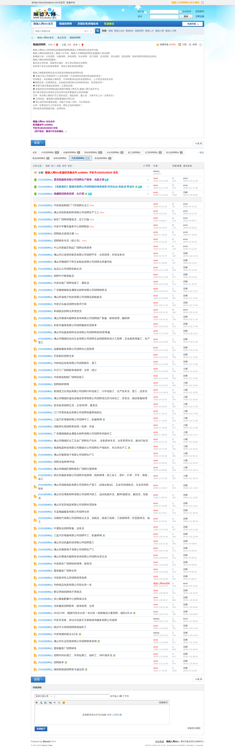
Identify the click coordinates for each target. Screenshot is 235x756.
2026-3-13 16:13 (190, 470)
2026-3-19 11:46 (190, 181)
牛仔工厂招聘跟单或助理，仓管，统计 (75, 370)
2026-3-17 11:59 (190, 364)
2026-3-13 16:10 (190, 449)
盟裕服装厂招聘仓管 (65, 570)
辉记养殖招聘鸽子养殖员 (68, 591)
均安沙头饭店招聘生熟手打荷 (70, 304)
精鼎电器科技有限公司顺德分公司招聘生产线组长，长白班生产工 (90, 447)
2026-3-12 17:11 (190, 435)
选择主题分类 (42, 696)
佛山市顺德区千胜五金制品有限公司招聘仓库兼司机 (83, 261)
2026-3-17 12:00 (190, 357)
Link (50, 702)
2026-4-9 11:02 (190, 214)
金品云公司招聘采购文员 (68, 268)
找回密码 (199, 11)
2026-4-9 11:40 (190, 270)
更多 (70, 166)
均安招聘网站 (80, 158)
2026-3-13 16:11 (190, 456)
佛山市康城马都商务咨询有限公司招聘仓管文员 (80, 556)
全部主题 (37, 166)
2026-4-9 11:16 (190, 206)
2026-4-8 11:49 (190, 277)
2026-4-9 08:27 (190, 221)
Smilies (64, 702)
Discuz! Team (47, 745)
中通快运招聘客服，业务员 (69, 528)
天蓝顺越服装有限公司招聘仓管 (71, 511)
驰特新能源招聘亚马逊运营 (69, 669)
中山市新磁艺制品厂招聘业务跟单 (73, 247)
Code (59, 702)
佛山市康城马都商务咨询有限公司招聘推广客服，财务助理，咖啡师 (92, 318)
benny (156, 171)
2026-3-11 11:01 (190, 506)
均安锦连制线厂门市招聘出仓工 (71, 205)
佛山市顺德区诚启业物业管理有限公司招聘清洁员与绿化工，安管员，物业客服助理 (100, 398)
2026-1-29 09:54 (190, 614)
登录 (109, 714)
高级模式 (163, 702)
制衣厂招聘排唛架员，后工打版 (71, 219)
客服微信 (109, 23)
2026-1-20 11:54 (190, 628)
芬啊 (185, 192)
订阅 (184, 44)
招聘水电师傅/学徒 (64, 461)
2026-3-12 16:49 (190, 385)
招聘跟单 (59, 662)
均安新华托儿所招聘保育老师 (70, 577)
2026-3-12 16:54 (190, 399)
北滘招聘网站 (153, 152)
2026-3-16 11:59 (190, 350)
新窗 (148, 165)
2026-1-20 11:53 (190, 635)
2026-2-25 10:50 (190, 586)
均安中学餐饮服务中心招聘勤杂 (71, 226)
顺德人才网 (170, 30)
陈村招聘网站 (60, 158)
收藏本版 (167, 44)
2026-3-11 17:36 (190, 188)
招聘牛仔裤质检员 (64, 275)
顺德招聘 (139, 30)
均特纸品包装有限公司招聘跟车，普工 (75, 363)
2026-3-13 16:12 (190, 463)
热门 (53, 166)
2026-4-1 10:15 (190, 284)
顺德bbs (129, 30)
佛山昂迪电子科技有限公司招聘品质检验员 (78, 297)
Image (45, 702)
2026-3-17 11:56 (190, 378)
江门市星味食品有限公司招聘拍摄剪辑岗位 (78, 412)
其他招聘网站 (102, 158)
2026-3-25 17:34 (190, 319)
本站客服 (159, 741)
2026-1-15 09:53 (190, 663)
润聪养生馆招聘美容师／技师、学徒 (74, 426)
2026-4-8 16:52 (190, 228)
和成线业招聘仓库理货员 (68, 311)
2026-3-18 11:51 (190, 333)
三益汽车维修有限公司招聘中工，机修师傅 (78, 419)
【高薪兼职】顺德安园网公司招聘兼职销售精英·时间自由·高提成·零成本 (94, 186)
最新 (48, 166)
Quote (54, 702)
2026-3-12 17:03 (190, 406)
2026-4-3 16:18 (190, 242)
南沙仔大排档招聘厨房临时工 (70, 627)
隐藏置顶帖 (148, 180)
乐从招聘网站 (114, 152)
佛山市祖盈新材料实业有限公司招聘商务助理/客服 (82, 332)
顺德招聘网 (65, 23)
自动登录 (185, 11)
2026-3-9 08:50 (190, 565)
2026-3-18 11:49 (190, 342)
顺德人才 (149, 30)
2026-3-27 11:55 (190, 298)
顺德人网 (159, 30)
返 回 (199, 143)
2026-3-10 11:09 (190, 537)
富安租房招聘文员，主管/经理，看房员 (75, 405)
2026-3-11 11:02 (190, 497)
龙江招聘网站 (134, 152)
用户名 (141, 11)
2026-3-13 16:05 (190, 371)
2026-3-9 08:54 (190, 544)
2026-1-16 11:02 (190, 642)
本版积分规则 (193, 728)
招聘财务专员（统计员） (68, 240)
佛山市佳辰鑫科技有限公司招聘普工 (74, 542)
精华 (64, 166)
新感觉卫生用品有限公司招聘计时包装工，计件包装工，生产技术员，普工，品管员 (100, 391)
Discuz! (47, 741)
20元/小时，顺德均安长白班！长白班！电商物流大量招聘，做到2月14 (93, 612)
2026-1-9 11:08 (190, 671)
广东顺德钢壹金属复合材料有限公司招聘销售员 (80, 289)
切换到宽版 (202, 2)
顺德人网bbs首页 (43, 23)
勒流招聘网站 (40, 158)
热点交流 (61, 37)
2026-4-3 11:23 (190, 249)
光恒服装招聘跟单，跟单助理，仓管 (74, 605)
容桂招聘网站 (93, 152)
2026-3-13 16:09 (190, 442)
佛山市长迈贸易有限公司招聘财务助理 (75, 641)
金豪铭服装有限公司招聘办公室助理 (74, 348)
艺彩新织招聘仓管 (64, 355)
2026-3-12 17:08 (190, 421)
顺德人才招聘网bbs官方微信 (185, 2)
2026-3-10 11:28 (190, 529)
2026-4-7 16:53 (190, 235)
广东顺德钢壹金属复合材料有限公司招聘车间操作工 (83, 433)
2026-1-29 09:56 (190, 195)
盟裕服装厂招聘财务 (65, 648)
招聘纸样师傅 (61, 384)
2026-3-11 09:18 (190, 513)
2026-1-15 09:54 (190, 649)
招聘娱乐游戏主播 (64, 233)
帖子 (86, 31)
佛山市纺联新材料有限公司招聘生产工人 (76, 212)
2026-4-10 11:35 (190, 256)
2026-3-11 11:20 (190, 488)
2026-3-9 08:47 (190, 579)
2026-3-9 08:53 (190, 551)
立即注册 (199, 16)
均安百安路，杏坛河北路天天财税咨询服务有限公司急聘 (85, 620)
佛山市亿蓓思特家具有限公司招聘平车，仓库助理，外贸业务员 (89, 254)
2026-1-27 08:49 (190, 621)
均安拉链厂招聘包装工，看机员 (71, 282)
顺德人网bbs (32, 37)
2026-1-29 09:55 (190, 600)
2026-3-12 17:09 (190, 428)
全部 (34, 152)
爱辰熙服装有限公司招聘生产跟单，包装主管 (79, 179)
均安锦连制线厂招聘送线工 (69, 377)
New (92, 205)
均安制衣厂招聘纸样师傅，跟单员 (73, 563)
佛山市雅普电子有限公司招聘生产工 (74, 454)
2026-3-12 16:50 (190, 392)
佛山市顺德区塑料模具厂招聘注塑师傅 (75, 468)
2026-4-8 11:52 (190, 263)
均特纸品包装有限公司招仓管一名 (73, 584)
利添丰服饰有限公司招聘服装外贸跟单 (75, 325)
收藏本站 (70, 2)
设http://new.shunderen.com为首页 (48, 2)
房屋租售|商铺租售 (87, 23)
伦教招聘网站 (71, 152)
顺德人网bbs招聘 (161, 583)
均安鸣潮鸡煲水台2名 (66, 634)
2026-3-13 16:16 (190, 478)
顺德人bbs (119, 30)
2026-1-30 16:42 (190, 593)
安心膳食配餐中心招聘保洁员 (70, 598)
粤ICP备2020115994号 (192, 741)
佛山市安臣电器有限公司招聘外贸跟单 (75, 504)
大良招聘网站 (50, 152)
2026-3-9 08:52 (190, 558)
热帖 (59, 166)
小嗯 (185, 369)
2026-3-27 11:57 (190, 291)
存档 (194, 44)
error (155, 178)
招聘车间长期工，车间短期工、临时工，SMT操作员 (83, 655)
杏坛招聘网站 (174, 152)
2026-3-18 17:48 (190, 326)
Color (41, 702)
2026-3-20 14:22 (190, 312)
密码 (140, 16)
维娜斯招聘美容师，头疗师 (69, 193)
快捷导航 (191, 24)
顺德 (110, 30)
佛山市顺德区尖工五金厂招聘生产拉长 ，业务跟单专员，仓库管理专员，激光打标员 (101, 440)
